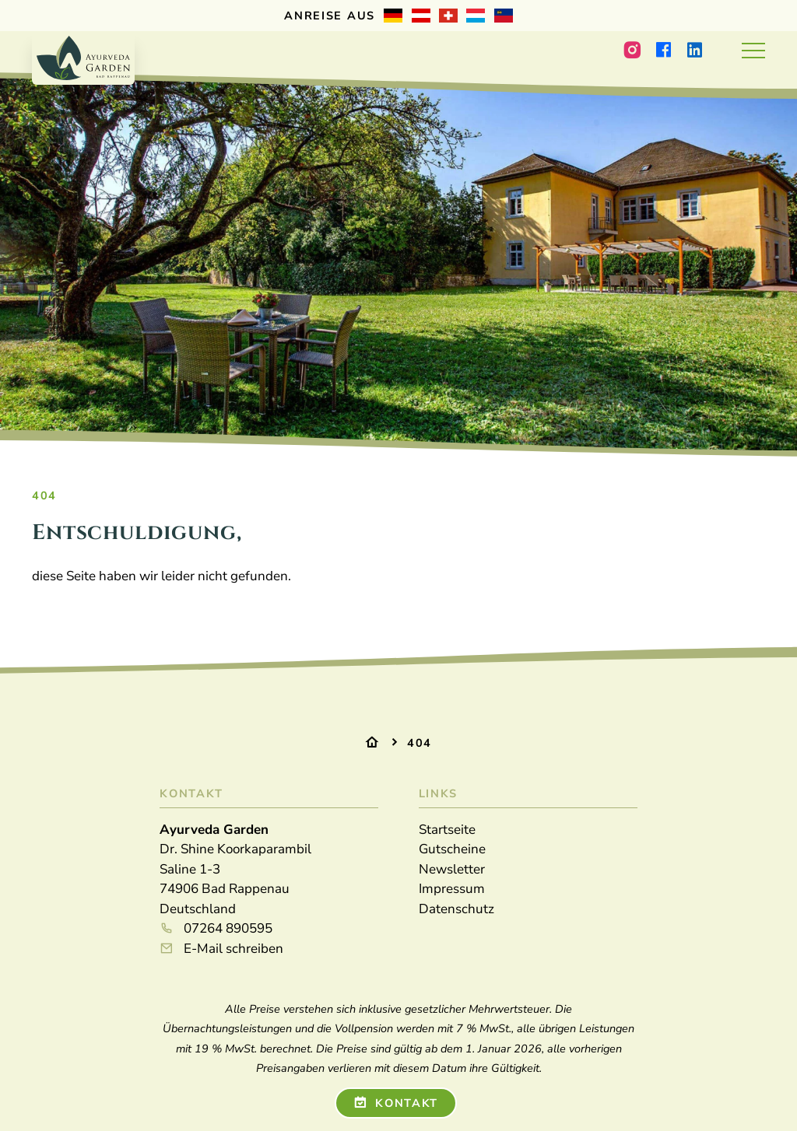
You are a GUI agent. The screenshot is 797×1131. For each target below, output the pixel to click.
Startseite (447, 830)
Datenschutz (456, 909)
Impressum (452, 889)
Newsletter (452, 869)
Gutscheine (452, 849)
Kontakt (396, 1103)
